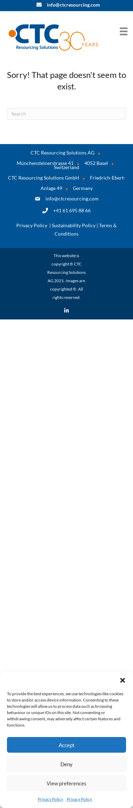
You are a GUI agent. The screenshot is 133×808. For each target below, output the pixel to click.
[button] (122, 680)
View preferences (66, 783)
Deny (66, 764)
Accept (67, 745)
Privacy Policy (50, 799)
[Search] (66, 114)
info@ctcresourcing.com (72, 198)
